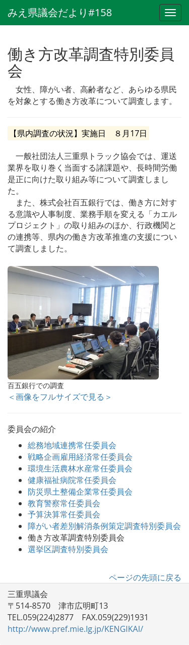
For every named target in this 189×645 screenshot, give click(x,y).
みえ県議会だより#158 (60, 12)
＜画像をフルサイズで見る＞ (60, 396)
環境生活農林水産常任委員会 (80, 468)
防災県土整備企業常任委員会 (80, 491)
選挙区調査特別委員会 (68, 549)
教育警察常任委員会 (64, 503)
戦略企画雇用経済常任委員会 (80, 456)
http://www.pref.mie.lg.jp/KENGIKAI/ (75, 628)
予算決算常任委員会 (64, 514)
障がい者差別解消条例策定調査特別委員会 (104, 525)
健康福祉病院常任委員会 (72, 480)
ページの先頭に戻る (145, 577)
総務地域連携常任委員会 (72, 445)
